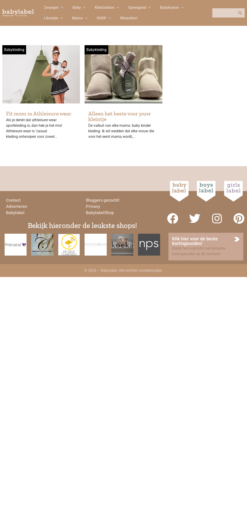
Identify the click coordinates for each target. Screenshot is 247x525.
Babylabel (15, 212)
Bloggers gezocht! (102, 200)
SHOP (104, 18)
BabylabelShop (100, 212)
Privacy (93, 206)
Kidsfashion (107, 7)
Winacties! (128, 18)
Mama (79, 18)
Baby (79, 7)
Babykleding (14, 49)
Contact (13, 200)
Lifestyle (53, 18)
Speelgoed (139, 7)
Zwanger (53, 7)
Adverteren (16, 206)
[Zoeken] (240, 13)
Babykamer (172, 7)
